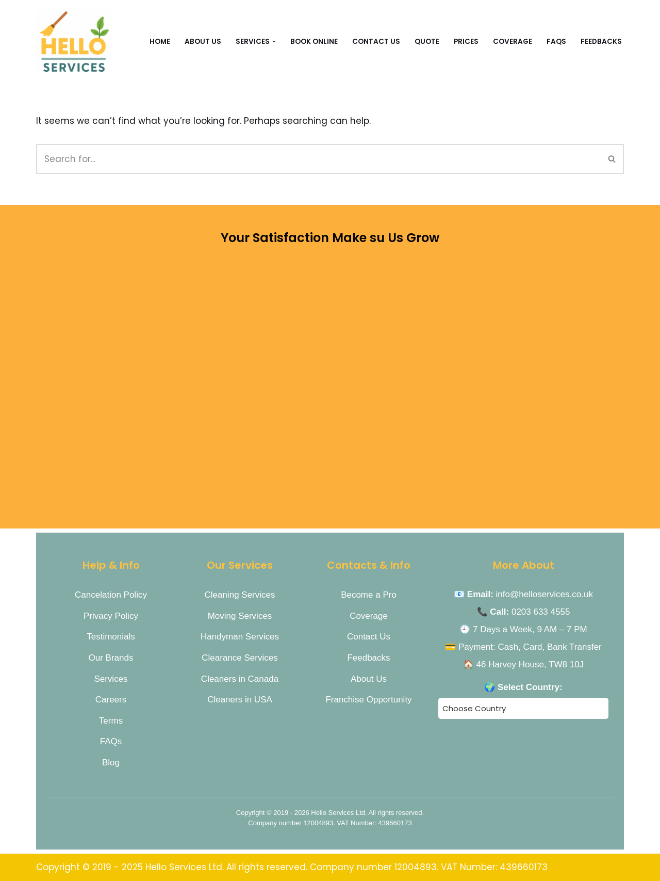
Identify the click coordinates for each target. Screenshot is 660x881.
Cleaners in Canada (239, 679)
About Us (203, 41)
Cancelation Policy (111, 595)
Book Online (314, 41)
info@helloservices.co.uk (544, 594)
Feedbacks (601, 41)
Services (110, 679)
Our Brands (111, 658)
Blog (111, 762)
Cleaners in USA (239, 699)
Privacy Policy (111, 616)
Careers (110, 699)
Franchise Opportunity (368, 699)
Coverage (512, 41)
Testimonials (111, 637)
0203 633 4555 (541, 612)
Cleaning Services (239, 595)
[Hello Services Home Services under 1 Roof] (74, 41)
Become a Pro (369, 595)
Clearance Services (239, 658)
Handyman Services (240, 637)
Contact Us (368, 637)
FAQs (556, 41)
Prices (466, 41)
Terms (111, 721)
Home (160, 41)
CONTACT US (376, 41)
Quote (427, 41)
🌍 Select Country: (523, 687)
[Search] (318, 159)
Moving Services (240, 616)
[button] (274, 41)
